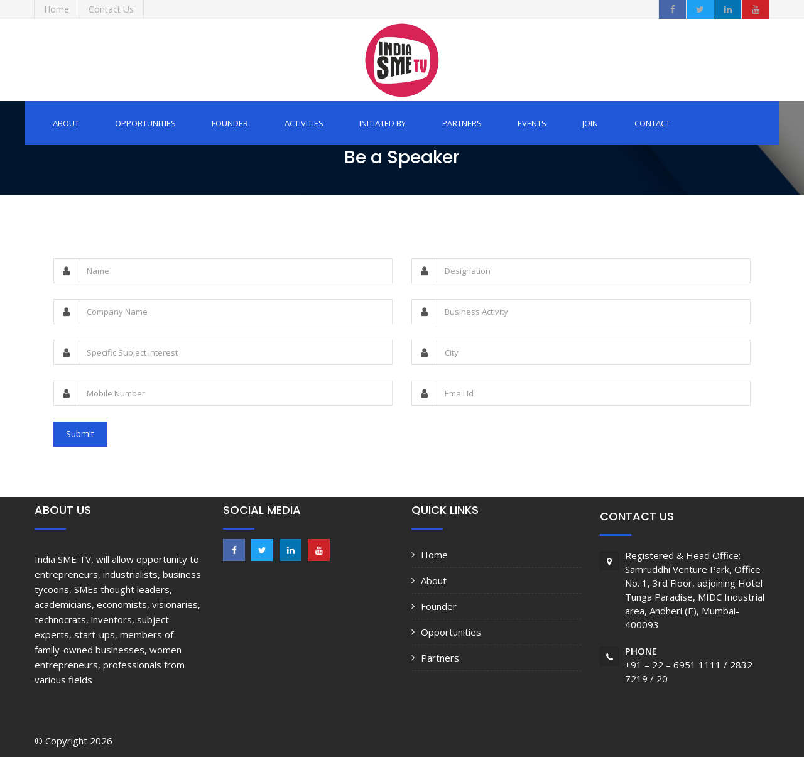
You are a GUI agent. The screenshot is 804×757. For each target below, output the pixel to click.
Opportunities (145, 123)
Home (434, 554)
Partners (462, 123)
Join (590, 123)
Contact (652, 123)
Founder (230, 123)
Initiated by (382, 123)
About (66, 123)
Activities (304, 123)
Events (532, 123)
